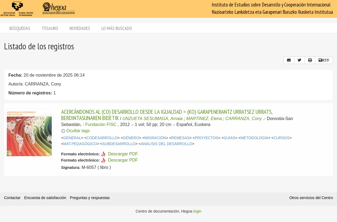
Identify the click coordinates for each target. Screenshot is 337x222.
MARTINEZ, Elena (204, 118)
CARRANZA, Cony (243, 118)
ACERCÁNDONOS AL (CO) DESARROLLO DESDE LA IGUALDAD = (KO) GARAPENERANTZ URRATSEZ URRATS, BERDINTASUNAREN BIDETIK (166, 114)
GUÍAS (229, 138)
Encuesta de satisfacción (45, 198)
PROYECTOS (206, 138)
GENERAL (72, 138)
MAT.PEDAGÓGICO (80, 144)
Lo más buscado (117, 28)
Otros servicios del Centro (311, 198)
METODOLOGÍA (254, 138)
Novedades (80, 28)
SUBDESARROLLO (118, 144)
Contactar (12, 198)
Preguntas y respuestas (90, 198)
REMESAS (180, 138)
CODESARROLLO (101, 138)
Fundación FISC (101, 124)
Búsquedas (19, 28)
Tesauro (50, 28)
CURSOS (282, 138)
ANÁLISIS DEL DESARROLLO (166, 144)
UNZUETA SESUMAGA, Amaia (152, 118)
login (197, 211)
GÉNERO (131, 138)
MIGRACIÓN (155, 138)
